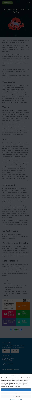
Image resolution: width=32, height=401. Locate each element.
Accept (16, 389)
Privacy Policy (19, 399)
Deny (16, 393)
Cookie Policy (12, 399)
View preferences (16, 396)
